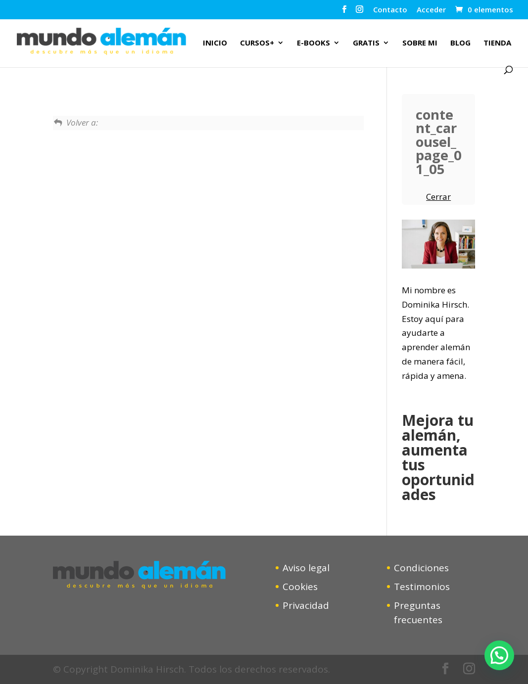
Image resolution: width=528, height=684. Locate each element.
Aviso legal (306, 567)
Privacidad (306, 605)
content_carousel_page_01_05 (439, 141)
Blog (460, 43)
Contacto (390, 10)
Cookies (300, 586)
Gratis (366, 43)
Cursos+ (257, 43)
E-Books (313, 43)
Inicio (215, 43)
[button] (499, 655)
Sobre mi (419, 43)
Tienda (497, 43)
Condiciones (421, 567)
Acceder (431, 10)
